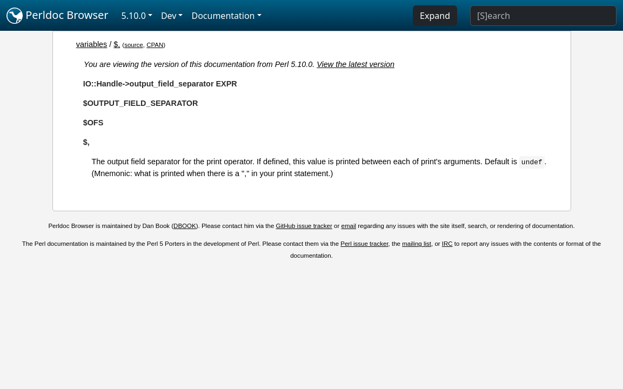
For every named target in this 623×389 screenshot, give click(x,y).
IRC (447, 243)
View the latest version (355, 64)
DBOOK (184, 226)
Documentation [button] (222, 16)
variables (92, 44)
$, (116, 44)
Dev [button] (169, 16)
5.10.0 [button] (134, 16)
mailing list (416, 243)
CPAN (154, 45)
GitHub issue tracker (304, 226)
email (349, 226)
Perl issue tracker (364, 243)
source (133, 45)
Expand (435, 16)
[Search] (543, 15)
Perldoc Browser (57, 16)
